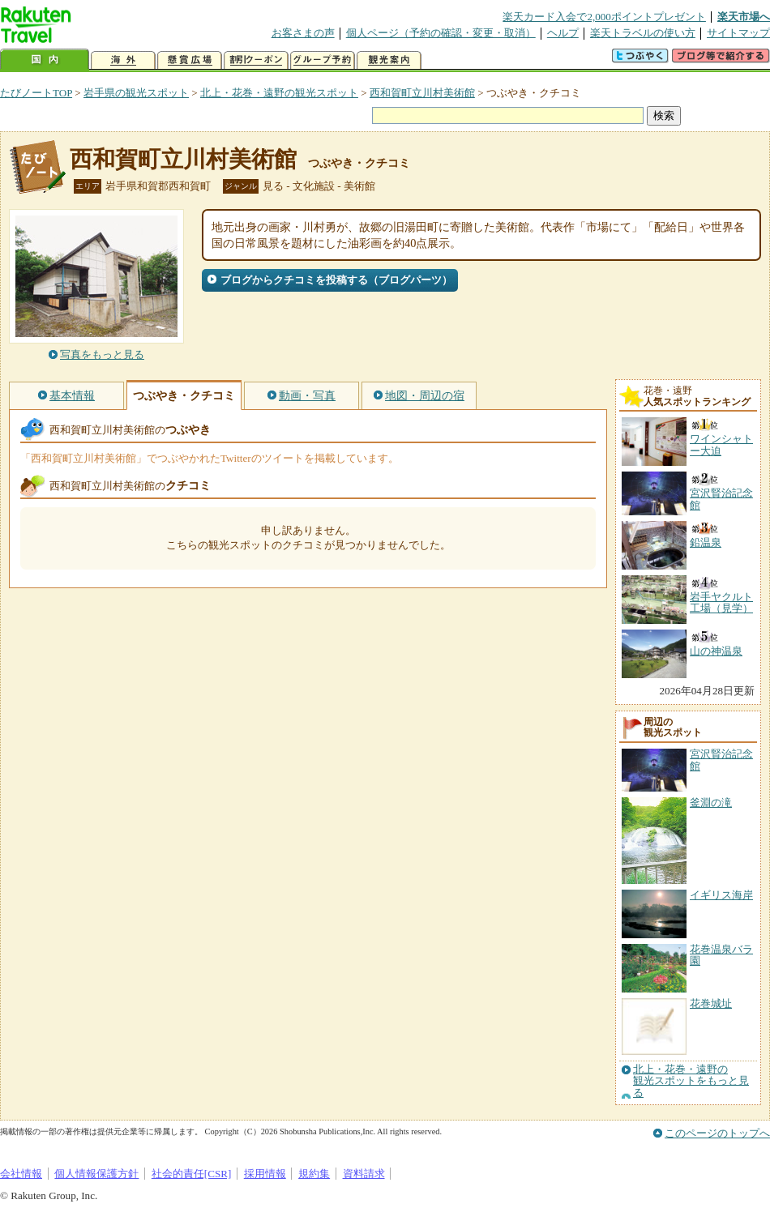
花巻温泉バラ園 (721, 955)
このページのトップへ (717, 1133)
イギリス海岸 (721, 895)
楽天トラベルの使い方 (642, 33)
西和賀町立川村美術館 (422, 93)
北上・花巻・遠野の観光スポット (279, 93)
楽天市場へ (743, 17)
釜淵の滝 (711, 802)
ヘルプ (563, 33)
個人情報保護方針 (96, 1174)
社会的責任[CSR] (192, 1174)
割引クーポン (256, 60)
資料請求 (364, 1174)
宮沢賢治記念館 (721, 759)
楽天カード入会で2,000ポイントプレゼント (604, 17)
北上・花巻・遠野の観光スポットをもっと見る (691, 1081)
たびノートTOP (36, 93)
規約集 (314, 1174)
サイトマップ (738, 33)
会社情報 (21, 1174)
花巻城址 (711, 1003)
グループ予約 (322, 60)
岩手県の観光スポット (136, 93)
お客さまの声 (303, 33)
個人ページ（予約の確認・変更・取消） (441, 33)
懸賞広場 (189, 60)
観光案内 (389, 60)
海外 (123, 60)
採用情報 (265, 1174)
